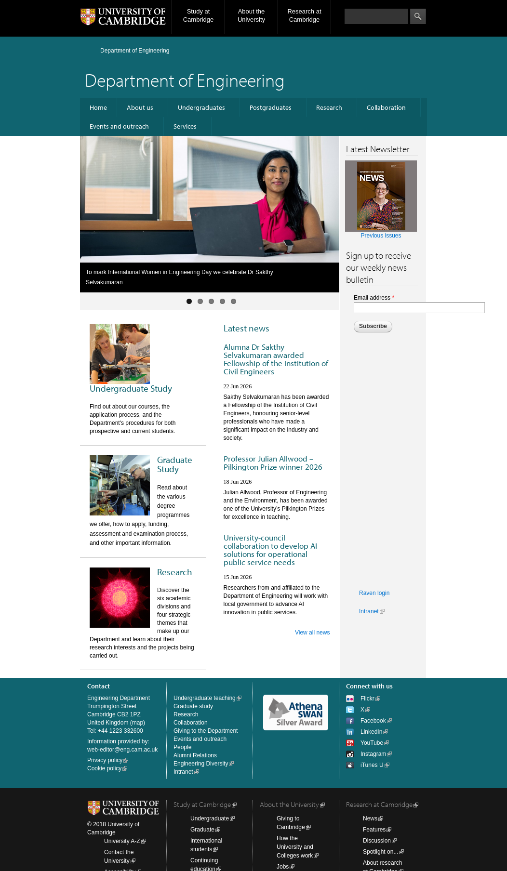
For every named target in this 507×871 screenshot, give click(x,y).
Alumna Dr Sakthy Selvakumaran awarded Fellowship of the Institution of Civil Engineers (276, 359)
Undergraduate (209, 818)
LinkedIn (371, 731)
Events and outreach (119, 126)
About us (140, 107)
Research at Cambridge (304, 15)
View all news (312, 632)
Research (329, 107)
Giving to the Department (205, 730)
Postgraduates (271, 107)
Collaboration (386, 107)
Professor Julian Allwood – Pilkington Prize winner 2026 (273, 462)
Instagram (373, 754)
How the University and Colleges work (295, 847)
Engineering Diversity (200, 763)
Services (185, 126)
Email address (374, 297)
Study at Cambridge (198, 15)
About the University (251, 15)
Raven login (374, 593)
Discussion (377, 840)
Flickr (367, 698)
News (370, 818)
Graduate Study (174, 464)
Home (98, 107)
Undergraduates (201, 107)
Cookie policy (104, 768)
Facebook (373, 720)
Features (374, 829)
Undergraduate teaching (204, 698)
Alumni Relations (195, 755)
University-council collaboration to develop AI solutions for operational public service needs (270, 549)
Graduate (202, 829)
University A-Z (122, 841)
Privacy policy (104, 760)
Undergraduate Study (131, 388)
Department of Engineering (134, 50)
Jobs (283, 866)
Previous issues (380, 235)
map (137, 722)
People (182, 747)
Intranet (369, 611)
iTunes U (372, 765)
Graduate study (193, 706)
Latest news (246, 328)
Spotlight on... (380, 851)
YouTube (371, 742)
